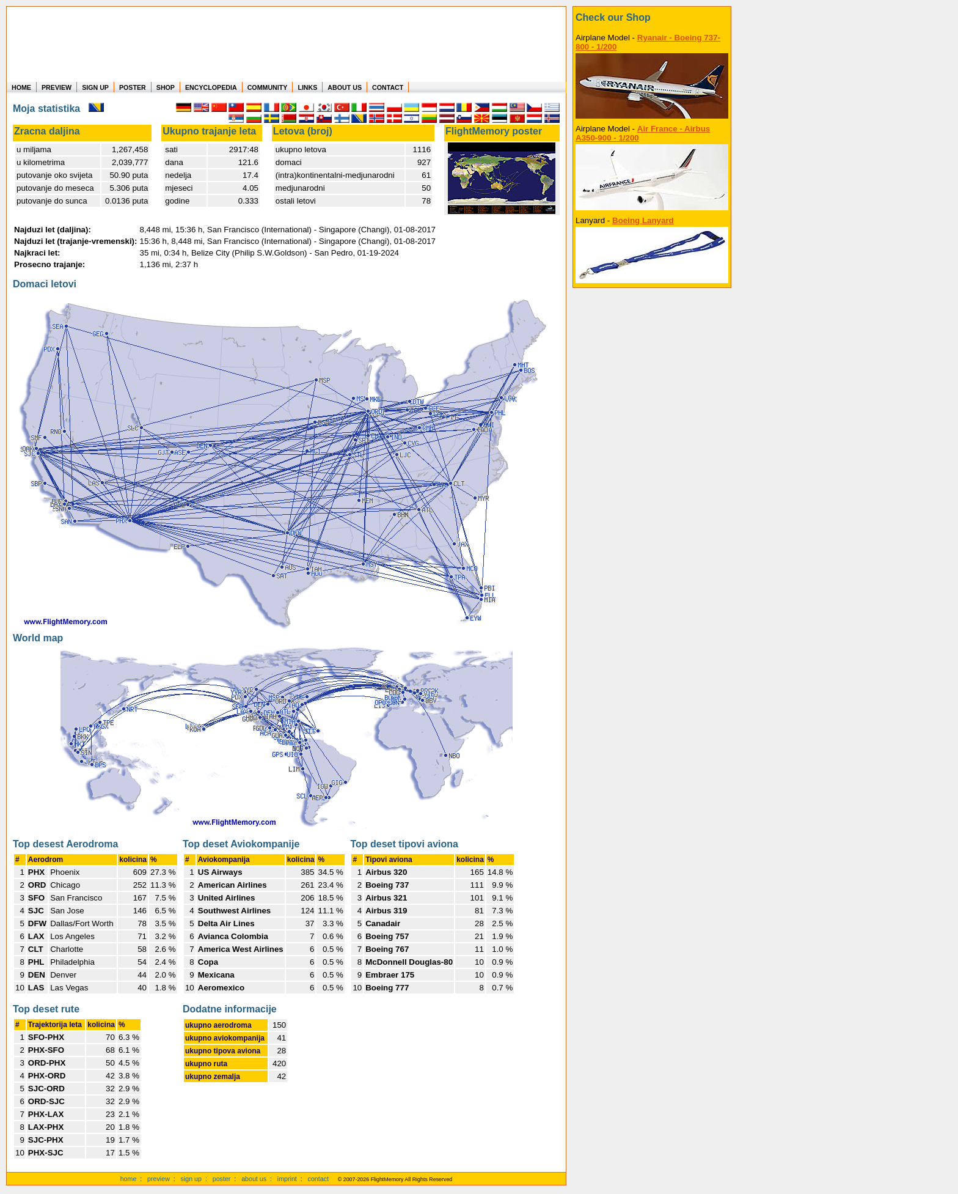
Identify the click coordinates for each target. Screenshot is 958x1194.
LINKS (307, 87)
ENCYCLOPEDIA (211, 87)
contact (318, 1178)
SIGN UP (95, 87)
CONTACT (387, 87)
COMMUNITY (267, 87)
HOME (21, 87)
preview (158, 1178)
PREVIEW (56, 87)
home (128, 1178)
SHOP (165, 87)
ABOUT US (344, 87)
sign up (191, 1178)
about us (253, 1178)
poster (222, 1178)
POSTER (132, 87)
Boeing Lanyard (643, 220)
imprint (287, 1178)
